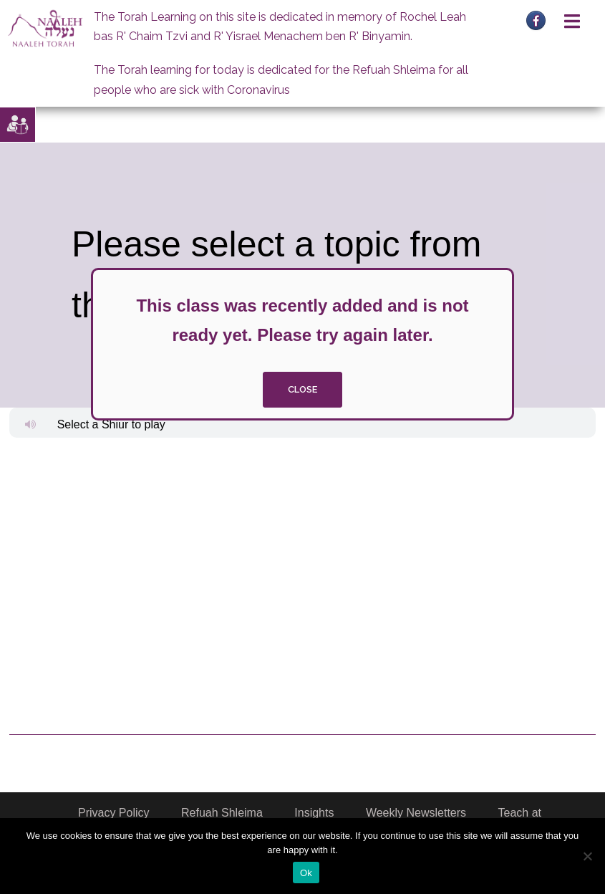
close (302, 389)
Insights (314, 813)
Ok (306, 872)
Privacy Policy (114, 813)
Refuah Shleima (222, 813)
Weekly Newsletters (416, 813)
